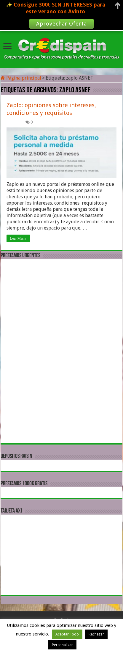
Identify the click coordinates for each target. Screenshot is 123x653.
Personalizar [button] (62, 645)
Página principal (21, 78)
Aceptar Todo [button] (67, 634)
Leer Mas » (18, 238)
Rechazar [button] (96, 634)
